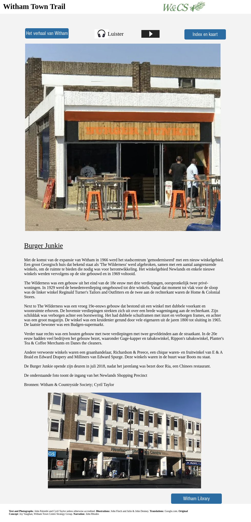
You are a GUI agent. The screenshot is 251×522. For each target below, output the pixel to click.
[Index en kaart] (205, 34)
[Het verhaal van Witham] (47, 33)
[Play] (150, 34)
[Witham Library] (196, 499)
